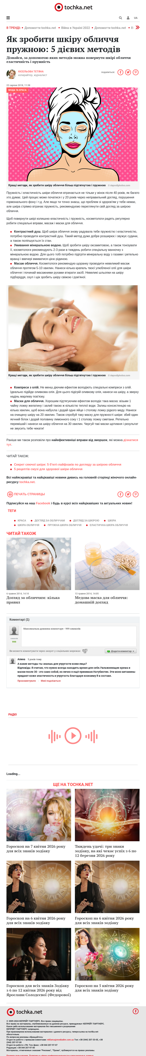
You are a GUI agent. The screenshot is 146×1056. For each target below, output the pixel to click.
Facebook (43, 503)
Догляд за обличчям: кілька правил (33, 600)
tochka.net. (27, 482)
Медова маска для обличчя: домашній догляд (101, 600)
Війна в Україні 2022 (75, 28)
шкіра (112, 520)
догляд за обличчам (50, 520)
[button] (128, 18)
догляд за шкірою (86, 520)
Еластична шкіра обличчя (109, 525)
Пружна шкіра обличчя (64, 525)
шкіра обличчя (28, 525)
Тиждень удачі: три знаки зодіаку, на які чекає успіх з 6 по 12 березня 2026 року (105, 851)
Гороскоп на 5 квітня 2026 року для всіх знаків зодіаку (104, 988)
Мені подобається (51, 681)
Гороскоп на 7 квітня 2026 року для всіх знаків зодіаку (35, 848)
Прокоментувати (26, 681)
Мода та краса (17, 90)
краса (22, 520)
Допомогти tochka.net (41, 28)
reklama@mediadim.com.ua (60, 1040)
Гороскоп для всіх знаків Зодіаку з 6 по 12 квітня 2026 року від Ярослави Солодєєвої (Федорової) (38, 990)
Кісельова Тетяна (31, 71)
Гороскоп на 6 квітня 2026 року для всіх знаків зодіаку (35, 920)
